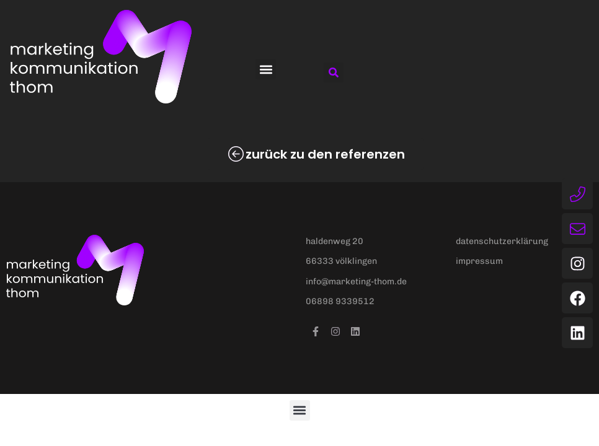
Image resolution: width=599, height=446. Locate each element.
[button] (265, 69)
